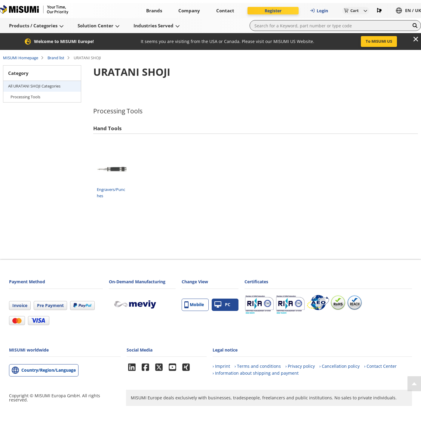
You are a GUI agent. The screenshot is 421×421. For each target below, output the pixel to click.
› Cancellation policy (339, 366)
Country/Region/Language (48, 370)
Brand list (56, 57)
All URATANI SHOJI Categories (34, 86)
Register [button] (273, 11)
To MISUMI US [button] (379, 41)
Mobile (194, 304)
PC (222, 304)
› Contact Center (380, 366)
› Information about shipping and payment (256, 373)
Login (319, 11)
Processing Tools (25, 97)
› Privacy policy (300, 366)
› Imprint (221, 366)
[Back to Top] (414, 383)
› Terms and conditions (258, 366)
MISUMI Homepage (20, 57)
